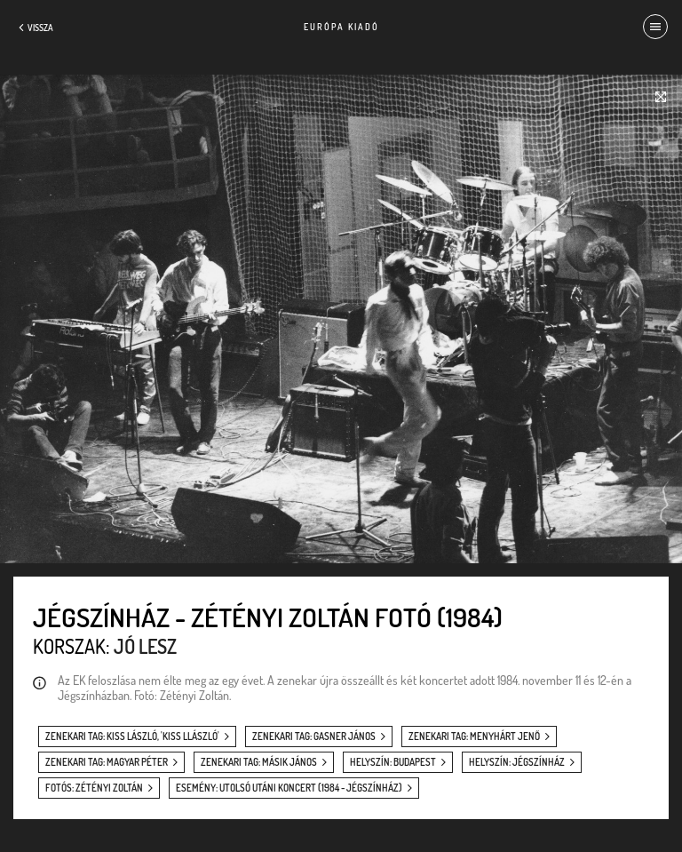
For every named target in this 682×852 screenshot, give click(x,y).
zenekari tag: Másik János (259, 762)
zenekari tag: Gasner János (314, 736)
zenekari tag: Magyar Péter (106, 762)
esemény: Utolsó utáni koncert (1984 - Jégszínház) (289, 788)
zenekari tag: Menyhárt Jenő (474, 736)
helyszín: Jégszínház (517, 762)
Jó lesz (145, 645)
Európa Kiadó (341, 26)
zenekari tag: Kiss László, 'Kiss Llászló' (132, 736)
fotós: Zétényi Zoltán (94, 788)
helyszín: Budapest (393, 762)
